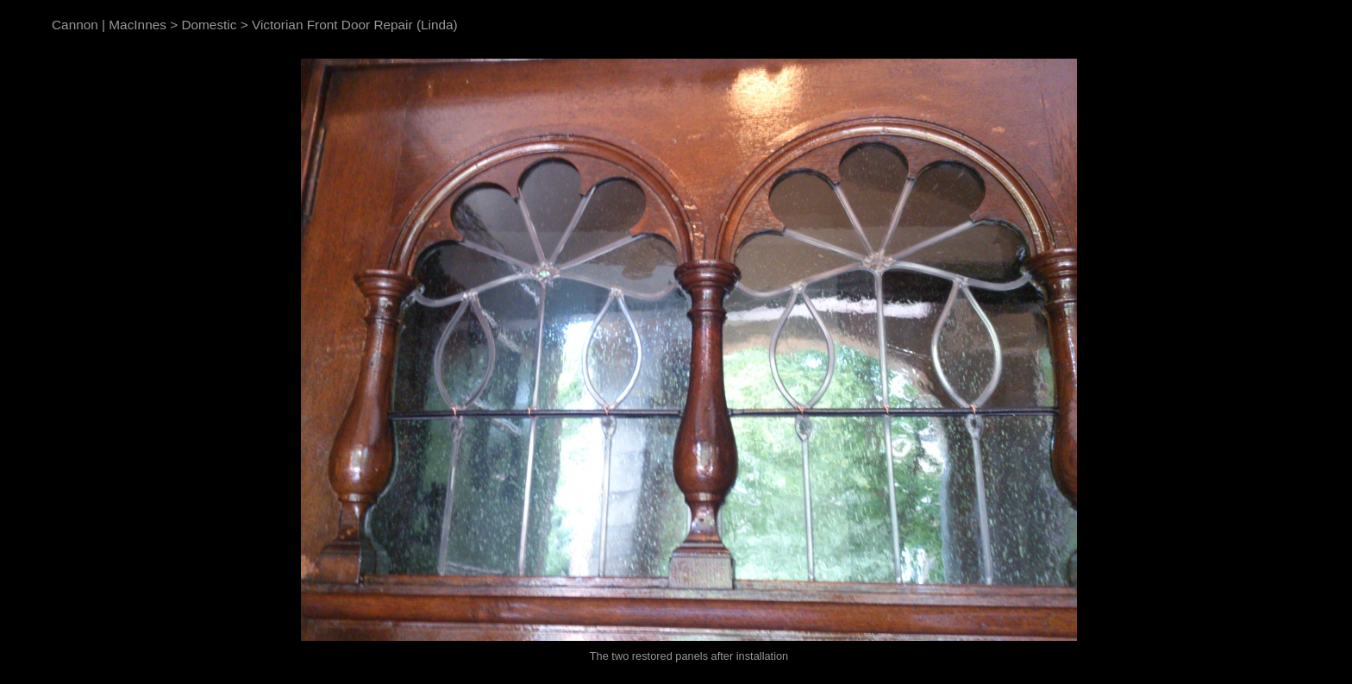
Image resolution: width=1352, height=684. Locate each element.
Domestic (208, 24)
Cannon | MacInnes (109, 24)
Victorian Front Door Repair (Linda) (355, 24)
